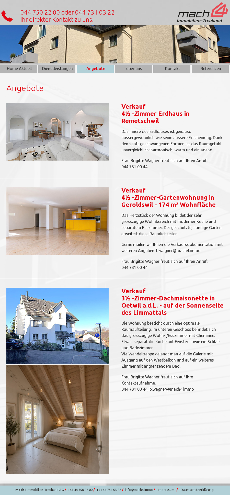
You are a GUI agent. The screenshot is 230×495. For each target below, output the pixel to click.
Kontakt (172, 68)
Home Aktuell (19, 68)
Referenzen (211, 68)
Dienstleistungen (57, 68)
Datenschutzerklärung (197, 489)
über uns (134, 68)
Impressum (166, 489)
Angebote (95, 68)
